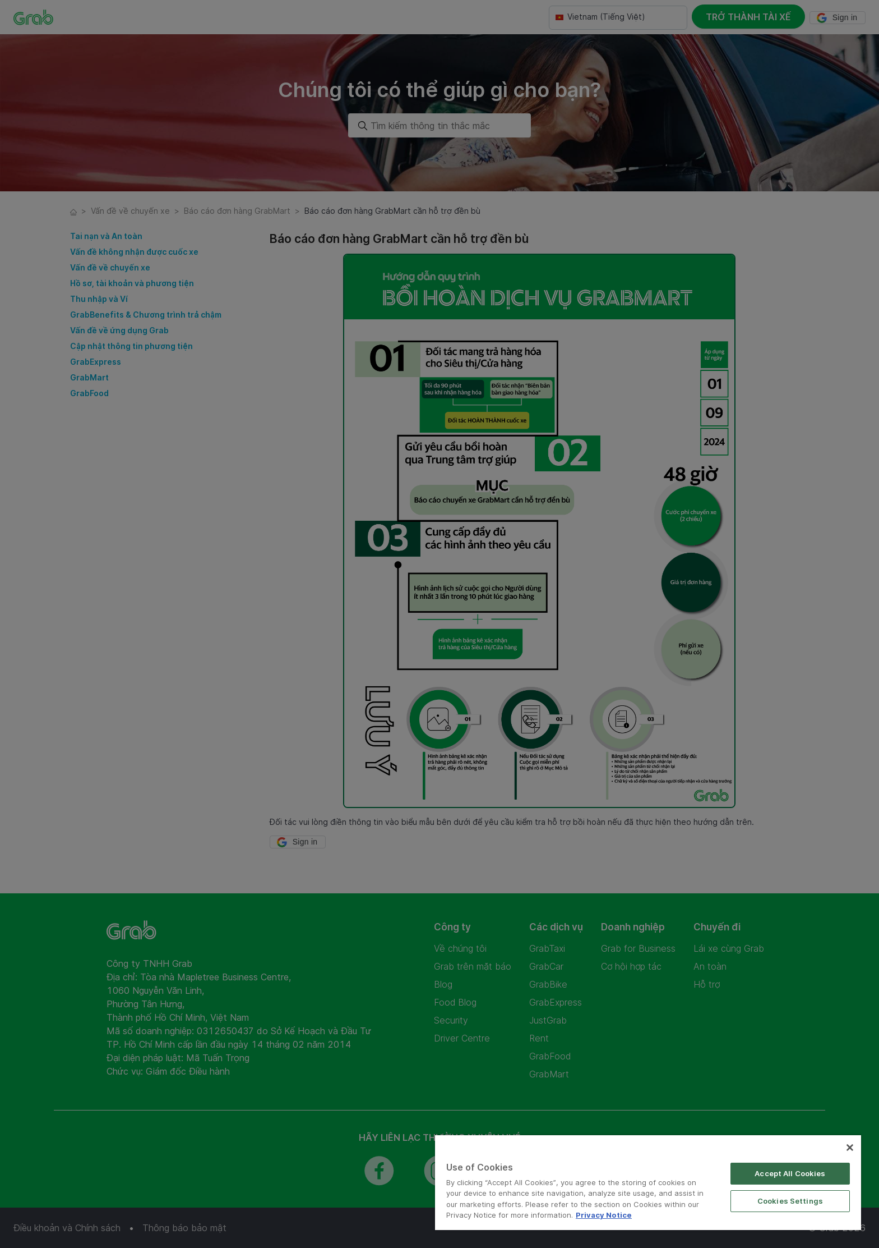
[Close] (849, 1147)
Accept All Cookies (790, 1173)
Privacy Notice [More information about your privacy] (604, 1214)
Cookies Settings (790, 1200)
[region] (648, 1182)
